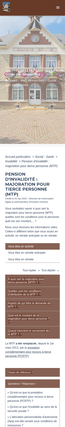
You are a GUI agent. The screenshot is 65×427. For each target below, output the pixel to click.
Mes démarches (32, 80)
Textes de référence (19, 372)
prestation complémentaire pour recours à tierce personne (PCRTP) (28, 352)
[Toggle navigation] (58, 8)
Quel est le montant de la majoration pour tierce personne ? (28, 317)
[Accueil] (16, 7)
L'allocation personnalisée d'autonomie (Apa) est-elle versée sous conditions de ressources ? (32, 421)
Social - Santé (45, 157)
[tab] (32, 246)
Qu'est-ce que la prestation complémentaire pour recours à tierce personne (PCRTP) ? (30, 396)
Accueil (11, 80)
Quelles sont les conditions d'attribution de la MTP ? (24, 293)
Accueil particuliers (18, 157)
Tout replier (32, 270)
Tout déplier (50, 270)
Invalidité (11, 161)
